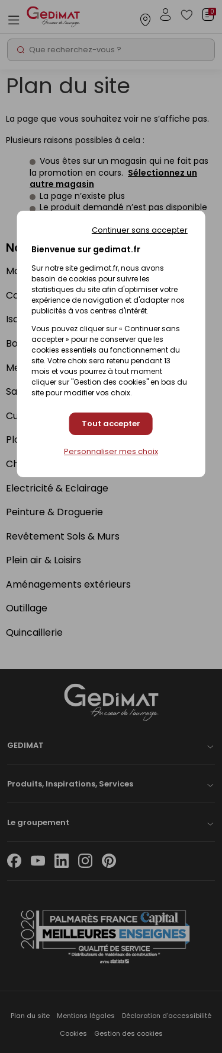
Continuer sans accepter (140, 230)
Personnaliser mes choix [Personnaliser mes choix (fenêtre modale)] (111, 451)
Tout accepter (111, 423)
